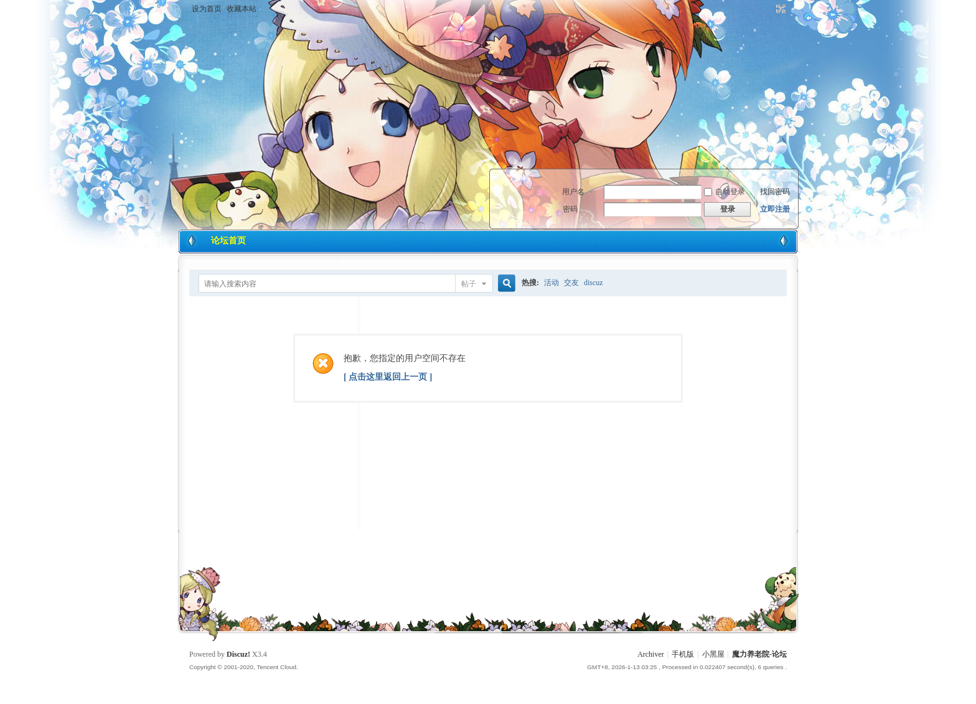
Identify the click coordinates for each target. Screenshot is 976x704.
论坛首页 (228, 240)
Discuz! (238, 654)
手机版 (683, 654)
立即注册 (775, 209)
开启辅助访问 (769, 8)
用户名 (573, 191)
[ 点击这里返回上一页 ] (388, 377)
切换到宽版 (779, 8)
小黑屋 (713, 654)
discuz (593, 282)
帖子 (468, 283)
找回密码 (775, 191)
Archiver (650, 654)
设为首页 (207, 8)
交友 (571, 282)
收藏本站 (241, 8)
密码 (570, 209)
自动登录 (724, 191)
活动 (551, 282)
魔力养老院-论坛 (759, 654)
